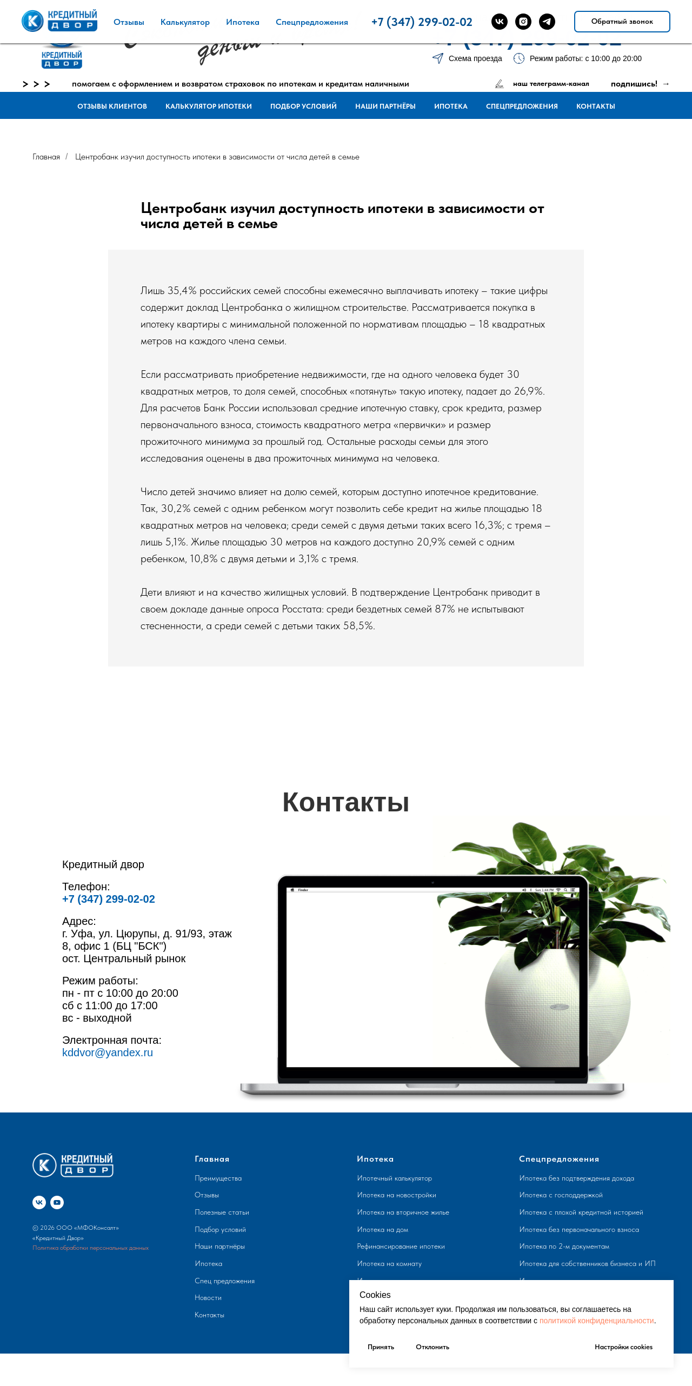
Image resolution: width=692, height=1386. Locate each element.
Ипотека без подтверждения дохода (576, 1178)
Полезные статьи (222, 1212)
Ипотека (451, 106)
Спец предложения (225, 1280)
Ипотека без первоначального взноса (579, 1229)
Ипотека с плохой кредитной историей (581, 1212)
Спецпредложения (522, 106)
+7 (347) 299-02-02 (526, 37)
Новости (208, 1297)
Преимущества (218, 1178)
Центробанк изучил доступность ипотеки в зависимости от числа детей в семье (217, 156)
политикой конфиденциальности (597, 1320)
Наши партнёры (385, 106)
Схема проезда (475, 58)
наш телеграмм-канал (551, 83)
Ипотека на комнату (389, 1263)
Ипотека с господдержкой (561, 1194)
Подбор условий (303, 106)
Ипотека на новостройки (396, 1194)
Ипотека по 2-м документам (564, 1246)
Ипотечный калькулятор (394, 1178)
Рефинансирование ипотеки (401, 1246)
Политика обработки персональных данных (90, 1247)
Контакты (595, 106)
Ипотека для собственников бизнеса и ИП (587, 1263)
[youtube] (57, 1202)
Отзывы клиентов (112, 106)
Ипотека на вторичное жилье (403, 1212)
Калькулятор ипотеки (208, 106)
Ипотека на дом (382, 1229)
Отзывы (207, 1194)
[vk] (39, 1202)
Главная (46, 156)
